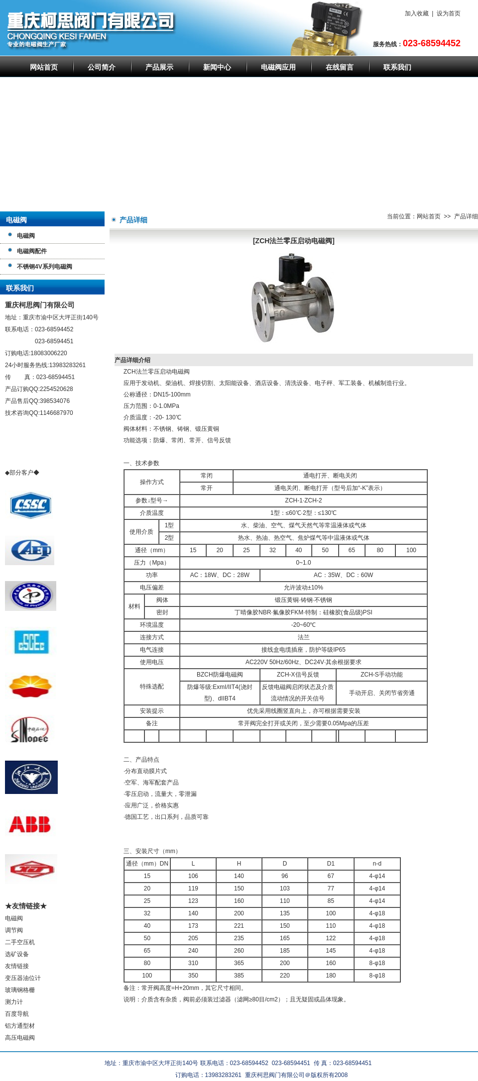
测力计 (14, 1001)
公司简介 (102, 67)
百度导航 (17, 1013)
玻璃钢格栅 (20, 989)
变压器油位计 (23, 978)
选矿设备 (17, 954)
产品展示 (159, 67)
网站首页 (44, 67)
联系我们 (397, 67)
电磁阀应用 (278, 67)
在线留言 (340, 67)
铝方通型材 (20, 1025)
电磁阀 (14, 918)
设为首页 (449, 13)
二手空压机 (20, 942)
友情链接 (17, 966)
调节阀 (14, 930)
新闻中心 (217, 67)
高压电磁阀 (20, 1037)
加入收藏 (417, 13)
